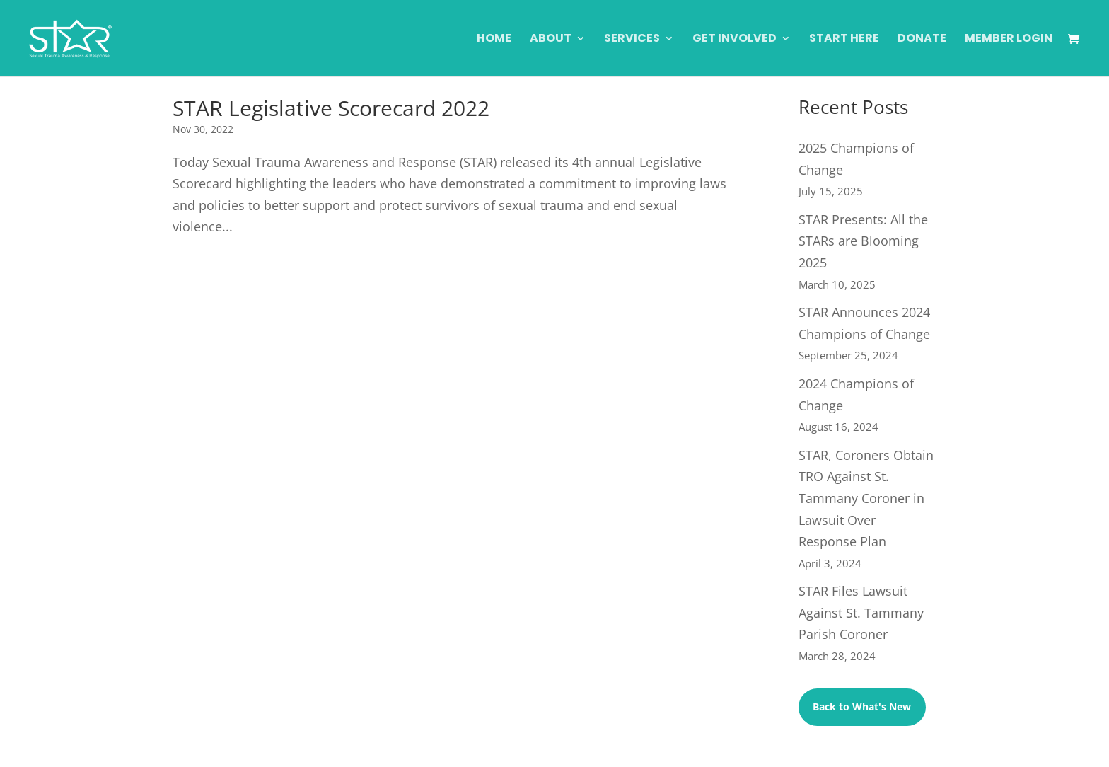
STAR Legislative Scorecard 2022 (331, 107)
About (550, 39)
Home (494, 39)
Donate (922, 39)
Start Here (844, 39)
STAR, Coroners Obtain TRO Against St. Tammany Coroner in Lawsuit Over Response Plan (866, 498)
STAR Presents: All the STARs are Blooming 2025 (863, 241)
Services (632, 39)
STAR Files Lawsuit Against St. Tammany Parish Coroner (861, 612)
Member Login (1008, 39)
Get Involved (734, 39)
